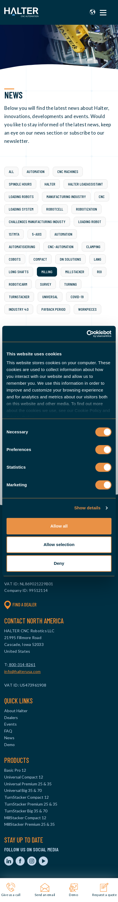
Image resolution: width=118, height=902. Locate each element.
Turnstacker (19, 296)
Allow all (59, 526)
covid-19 (77, 296)
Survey (45, 284)
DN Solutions (70, 259)
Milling (46, 271)
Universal (50, 296)
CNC (102, 196)
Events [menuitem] (10, 724)
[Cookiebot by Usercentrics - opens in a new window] (86, 333)
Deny (59, 563)
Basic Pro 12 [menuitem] (15, 770)
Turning (70, 284)
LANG (97, 259)
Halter (50, 184)
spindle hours (20, 184)
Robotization (86, 209)
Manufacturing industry (66, 196)
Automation (36, 171)
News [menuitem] (9, 737)
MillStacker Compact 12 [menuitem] (25, 817)
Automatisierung (22, 246)
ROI (99, 271)
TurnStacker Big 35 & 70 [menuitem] (25, 810)
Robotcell (54, 209)
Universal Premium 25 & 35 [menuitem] (28, 783)
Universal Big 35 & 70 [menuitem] (23, 790)
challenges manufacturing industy (37, 221)
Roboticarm (18, 284)
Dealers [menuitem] (11, 717)
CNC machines (67, 171)
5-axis (37, 234)
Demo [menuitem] (9, 744)
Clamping (93, 246)
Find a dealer (20, 605)
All (11, 171)
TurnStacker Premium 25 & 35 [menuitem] (30, 804)
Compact (40, 259)
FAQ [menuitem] (8, 730)
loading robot (89, 221)
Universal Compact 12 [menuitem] (23, 777)
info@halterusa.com (22, 671)
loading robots (21, 196)
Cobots (15, 259)
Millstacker (74, 271)
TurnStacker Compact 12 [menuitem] (26, 797)
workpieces (87, 309)
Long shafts (19, 271)
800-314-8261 (21, 664)
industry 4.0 (19, 309)
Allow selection (58, 544)
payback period (53, 309)
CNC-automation (60, 246)
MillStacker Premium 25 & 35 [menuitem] (29, 824)
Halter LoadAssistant (85, 184)
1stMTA (14, 234)
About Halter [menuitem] (16, 710)
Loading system (21, 209)
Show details (87, 507)
